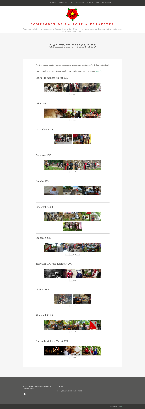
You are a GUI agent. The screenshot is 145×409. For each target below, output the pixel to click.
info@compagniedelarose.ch (69, 391)
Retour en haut (116, 406)
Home (53, 3)
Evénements (93, 3)
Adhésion (107, 3)
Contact (63, 3)
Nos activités (77, 3)
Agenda (99, 71)
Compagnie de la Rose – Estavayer (73, 24)
